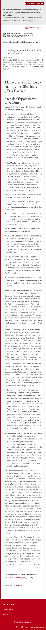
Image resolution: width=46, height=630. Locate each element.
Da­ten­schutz (8, 609)
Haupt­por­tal (30, 20)
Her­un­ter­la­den (16, 577)
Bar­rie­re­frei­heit (9, 604)
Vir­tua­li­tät (18, 585)
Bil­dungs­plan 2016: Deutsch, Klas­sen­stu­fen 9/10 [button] (23, 52)
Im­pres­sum (7, 614)
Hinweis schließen (35, 4)
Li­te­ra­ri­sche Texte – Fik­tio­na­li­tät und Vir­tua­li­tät (23, 61)
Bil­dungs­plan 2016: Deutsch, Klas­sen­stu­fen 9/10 (20, 42)
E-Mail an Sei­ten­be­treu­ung (32, 627)
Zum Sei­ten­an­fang (22, 622)
